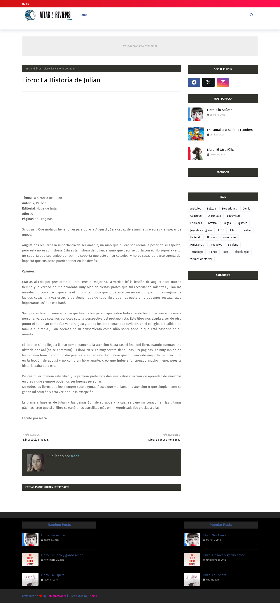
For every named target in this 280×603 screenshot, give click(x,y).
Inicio (28, 68)
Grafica (212, 223)
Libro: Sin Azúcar (219, 110)
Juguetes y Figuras (201, 230)
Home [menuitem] (83, 15)
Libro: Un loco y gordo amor (62, 555)
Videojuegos (241, 251)
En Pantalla (214, 215)
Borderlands (229, 208)
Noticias (212, 237)
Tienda (213, 251)
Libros (38, 68)
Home (25, 3)
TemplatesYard (56, 596)
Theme (92, 596)
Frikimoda (196, 223)
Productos (216, 244)
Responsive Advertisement (140, 46)
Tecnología (196, 251)
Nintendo (195, 237)
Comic (246, 208)
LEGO (221, 230)
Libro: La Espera (53, 575)
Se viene (233, 244)
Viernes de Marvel (201, 259)
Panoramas (197, 244)
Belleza (211, 208)
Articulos (195, 208)
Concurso (196, 215)
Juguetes (242, 223)
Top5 (226, 251)
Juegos (227, 223)
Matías (247, 230)
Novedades (229, 237)
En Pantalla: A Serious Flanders (230, 130)
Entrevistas (233, 215)
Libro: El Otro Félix (220, 150)
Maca (74, 456)
